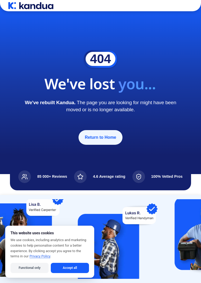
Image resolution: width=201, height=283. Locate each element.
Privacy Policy (40, 256)
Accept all (70, 268)
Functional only (29, 268)
